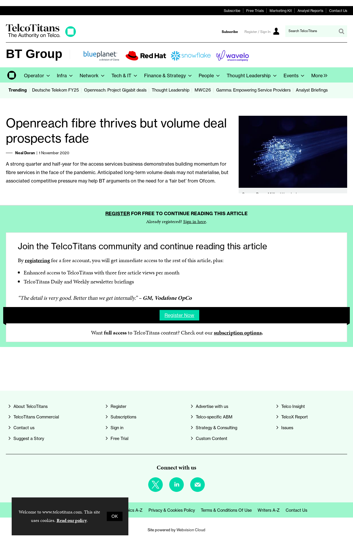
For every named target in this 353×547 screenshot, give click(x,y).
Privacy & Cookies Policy (171, 510)
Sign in (117, 427)
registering (37, 260)
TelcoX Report (294, 417)
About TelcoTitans (30, 406)
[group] (318, 75)
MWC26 (203, 90)
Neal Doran (25, 152)
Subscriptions (123, 417)
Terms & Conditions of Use (226, 510)
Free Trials (255, 10)
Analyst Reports (310, 10)
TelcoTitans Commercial (36, 417)
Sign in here (194, 221)
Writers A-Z (269, 510)
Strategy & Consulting (216, 427)
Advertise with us (212, 406)
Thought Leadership (170, 90)
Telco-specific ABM (214, 417)
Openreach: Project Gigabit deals (115, 90)
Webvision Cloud (190, 529)
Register (117, 213)
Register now (179, 315)
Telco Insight (293, 406)
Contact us (23, 427)
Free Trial (119, 438)
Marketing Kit (281, 10)
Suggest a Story (28, 438)
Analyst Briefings (312, 90)
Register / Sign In (257, 32)
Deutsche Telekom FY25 (55, 90)
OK (114, 516)
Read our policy (72, 520)
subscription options (238, 332)
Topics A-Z (132, 510)
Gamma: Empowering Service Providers (253, 90)
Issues (287, 427)
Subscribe (232, 10)
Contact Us (338, 10)
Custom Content (211, 438)
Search (341, 31)
